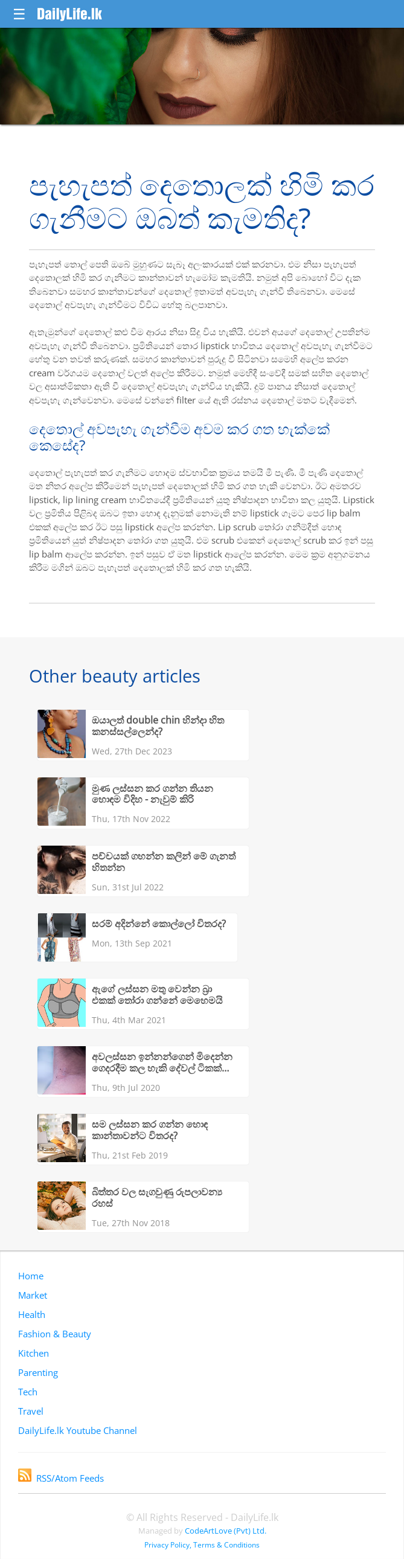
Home (30, 1276)
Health (31, 1314)
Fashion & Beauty (54, 1334)
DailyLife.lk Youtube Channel (77, 1430)
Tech (27, 1392)
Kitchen (33, 1353)
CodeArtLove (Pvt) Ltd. (225, 1530)
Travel (30, 1411)
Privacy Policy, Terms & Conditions (202, 1545)
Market (32, 1295)
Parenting (38, 1372)
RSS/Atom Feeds (61, 1478)
